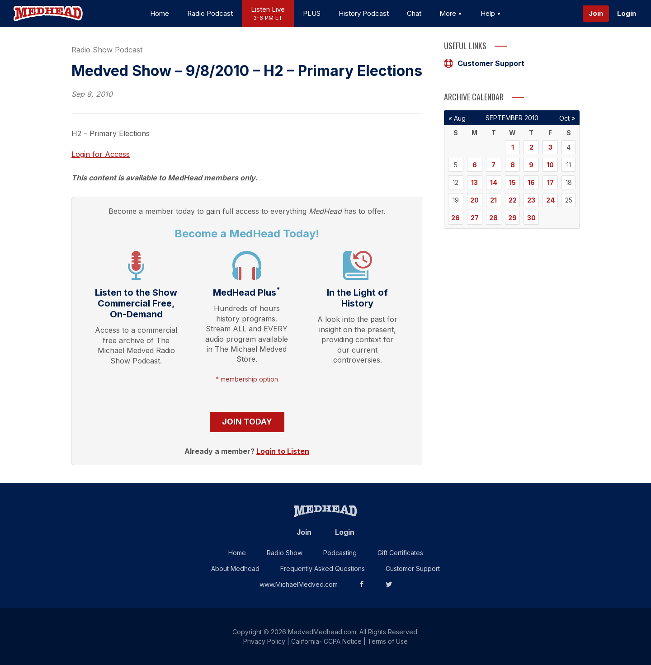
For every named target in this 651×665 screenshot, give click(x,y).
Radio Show (284, 553)
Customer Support (484, 63)
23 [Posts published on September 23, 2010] (531, 200)
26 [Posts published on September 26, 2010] (455, 218)
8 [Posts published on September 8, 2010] (512, 165)
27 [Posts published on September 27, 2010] (475, 218)
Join (596, 13)
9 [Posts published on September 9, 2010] (531, 165)
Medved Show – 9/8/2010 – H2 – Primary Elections (246, 71)
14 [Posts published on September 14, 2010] (493, 182)
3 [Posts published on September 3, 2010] (550, 147)
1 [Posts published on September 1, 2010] (512, 147)
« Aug (457, 118)
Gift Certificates (400, 553)
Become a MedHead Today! (247, 233)
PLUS (312, 13)
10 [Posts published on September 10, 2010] (550, 165)
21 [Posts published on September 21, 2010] (493, 200)
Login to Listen (282, 451)
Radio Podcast (210, 13)
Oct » (567, 118)
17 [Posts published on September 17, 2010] (550, 182)
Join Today (247, 421)
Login (626, 13)
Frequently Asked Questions (322, 568)
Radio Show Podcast (106, 49)
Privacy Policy (264, 641)
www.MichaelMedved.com (298, 584)
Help (491, 13)
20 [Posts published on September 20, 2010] (474, 200)
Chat (414, 13)
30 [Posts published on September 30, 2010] (531, 218)
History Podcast (364, 13)
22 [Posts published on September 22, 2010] (513, 200)
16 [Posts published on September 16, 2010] (531, 182)
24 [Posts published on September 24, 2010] (550, 200)
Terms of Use (388, 641)
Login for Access (100, 154)
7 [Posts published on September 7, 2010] (493, 165)
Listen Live (268, 14)
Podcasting (340, 553)
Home (159, 13)
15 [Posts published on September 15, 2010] (512, 182)
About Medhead (235, 568)
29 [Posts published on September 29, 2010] (512, 218)
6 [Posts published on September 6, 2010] (474, 165)
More (450, 13)
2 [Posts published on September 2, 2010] (531, 147)
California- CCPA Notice (326, 641)
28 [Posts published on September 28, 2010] (493, 218)
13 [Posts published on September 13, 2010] (474, 182)
